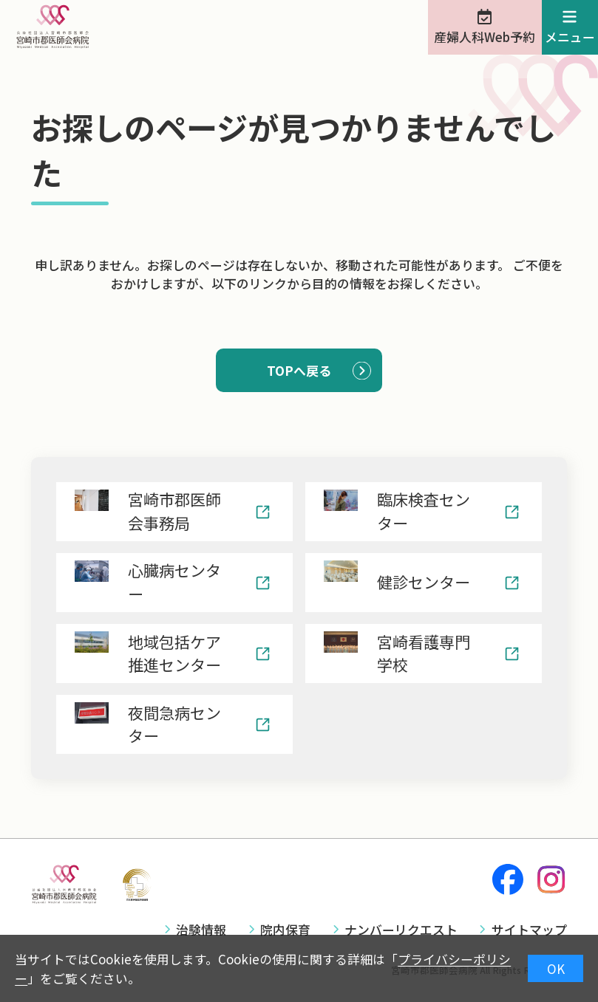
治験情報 (201, 929)
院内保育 (285, 929)
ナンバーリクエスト (401, 929)
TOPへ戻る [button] (299, 370)
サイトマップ (529, 929)
